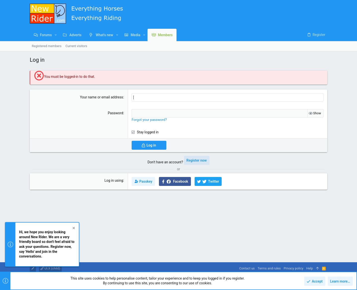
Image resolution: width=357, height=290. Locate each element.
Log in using (113, 180)
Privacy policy (293, 268)
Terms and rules (269, 268)
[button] (55, 35)
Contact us (247, 268)
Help (309, 268)
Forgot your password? (149, 120)
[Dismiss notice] (73, 229)
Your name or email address (101, 97)
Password (115, 113)
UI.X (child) (50, 268)
